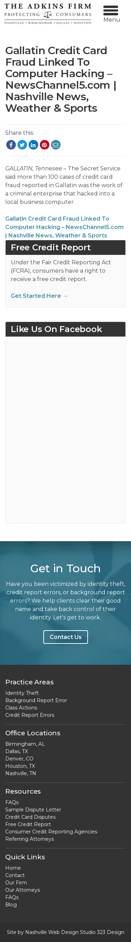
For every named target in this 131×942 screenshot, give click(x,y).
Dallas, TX (16, 751)
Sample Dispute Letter (33, 810)
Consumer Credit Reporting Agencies (51, 832)
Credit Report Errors (29, 715)
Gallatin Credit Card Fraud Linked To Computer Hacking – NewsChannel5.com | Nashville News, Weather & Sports (64, 227)
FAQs (12, 802)
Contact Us (66, 637)
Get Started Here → (39, 296)
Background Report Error (36, 700)
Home (13, 868)
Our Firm (16, 883)
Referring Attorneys (29, 839)
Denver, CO (19, 759)
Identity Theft (22, 693)
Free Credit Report (28, 824)
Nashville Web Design (52, 932)
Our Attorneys (22, 890)
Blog (11, 904)
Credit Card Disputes (30, 817)
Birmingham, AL (25, 744)
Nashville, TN (20, 773)
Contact (15, 875)
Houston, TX (20, 766)
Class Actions (21, 708)
